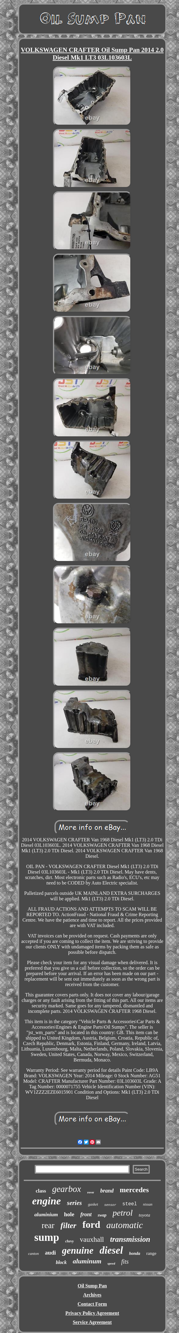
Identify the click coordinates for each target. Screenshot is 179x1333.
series (74, 1203)
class (41, 1191)
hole (69, 1214)
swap (102, 1215)
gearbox (66, 1189)
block (61, 1262)
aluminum (87, 1261)
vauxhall (92, 1239)
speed (111, 1263)
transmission (130, 1239)
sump (46, 1237)
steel (129, 1204)
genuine (77, 1250)
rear (48, 1225)
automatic (124, 1225)
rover (90, 1192)
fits (124, 1261)
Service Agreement (92, 1322)
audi (50, 1252)
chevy (69, 1241)
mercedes (134, 1190)
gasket (93, 1204)
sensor (110, 1205)
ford (91, 1224)
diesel (111, 1250)
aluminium (46, 1214)
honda (134, 1253)
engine (46, 1201)
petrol (123, 1212)
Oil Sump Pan (92, 1285)
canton (33, 1253)
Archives (92, 1294)
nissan (148, 1204)
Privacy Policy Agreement (92, 1313)
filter (68, 1225)
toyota (144, 1215)
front (86, 1214)
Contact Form (92, 1304)
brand (107, 1191)
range (151, 1253)
